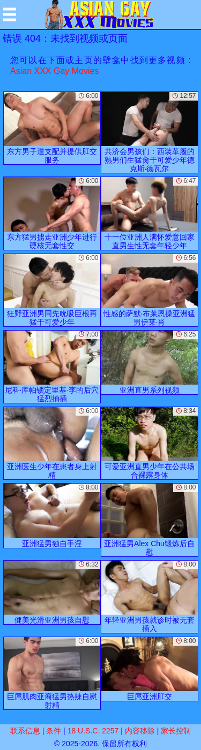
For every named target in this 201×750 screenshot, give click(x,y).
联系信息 (25, 730)
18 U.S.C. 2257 (93, 730)
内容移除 (140, 730)
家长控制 (176, 730)
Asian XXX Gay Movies (54, 70)
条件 (53, 730)
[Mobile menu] (9, 14)
